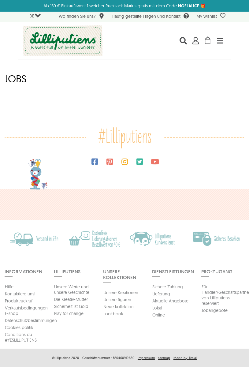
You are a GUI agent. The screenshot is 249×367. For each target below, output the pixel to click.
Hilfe (9, 287)
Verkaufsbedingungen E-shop (26, 310)
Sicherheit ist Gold (71, 306)
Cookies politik (19, 327)
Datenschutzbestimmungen (26, 320)
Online (158, 315)
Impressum (146, 358)
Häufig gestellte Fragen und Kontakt (150, 16)
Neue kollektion (118, 306)
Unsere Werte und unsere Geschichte (71, 289)
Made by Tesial (185, 358)
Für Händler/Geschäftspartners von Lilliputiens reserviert (223, 295)
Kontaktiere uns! (20, 294)
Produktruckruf (18, 301)
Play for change (69, 313)
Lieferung (161, 294)
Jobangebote (215, 310)
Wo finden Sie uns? (81, 16)
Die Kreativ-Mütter (71, 299)
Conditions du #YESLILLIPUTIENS (21, 337)
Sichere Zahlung (167, 287)
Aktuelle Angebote (170, 301)
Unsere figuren (117, 299)
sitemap (164, 358)
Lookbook (113, 313)
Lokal (157, 308)
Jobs (16, 78)
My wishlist (210, 16)
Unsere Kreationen (120, 292)
